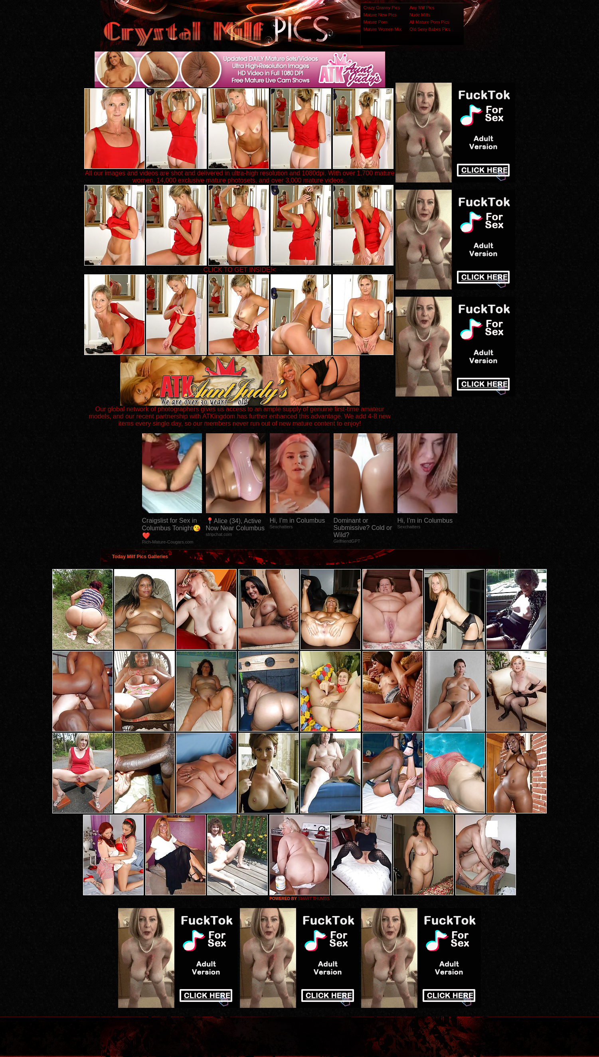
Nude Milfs (419, 14)
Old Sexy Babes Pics (430, 29)
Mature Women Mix (382, 29)
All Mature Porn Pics (429, 22)
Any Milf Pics (422, 7)
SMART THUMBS (313, 898)
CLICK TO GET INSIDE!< (240, 269)
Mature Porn (376, 22)
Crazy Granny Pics (382, 7)
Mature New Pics (380, 14)
